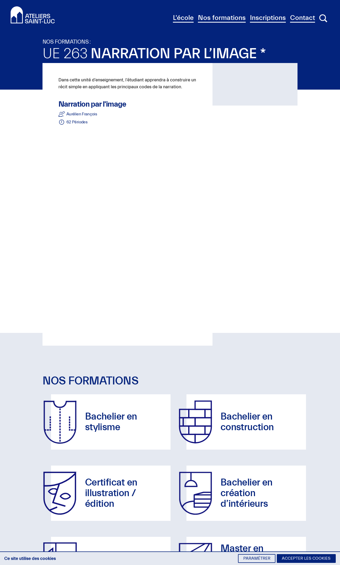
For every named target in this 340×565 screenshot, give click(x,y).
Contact (302, 18)
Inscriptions (268, 18)
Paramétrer (256, 558)
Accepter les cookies (306, 558)
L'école (183, 18)
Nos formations (222, 18)
